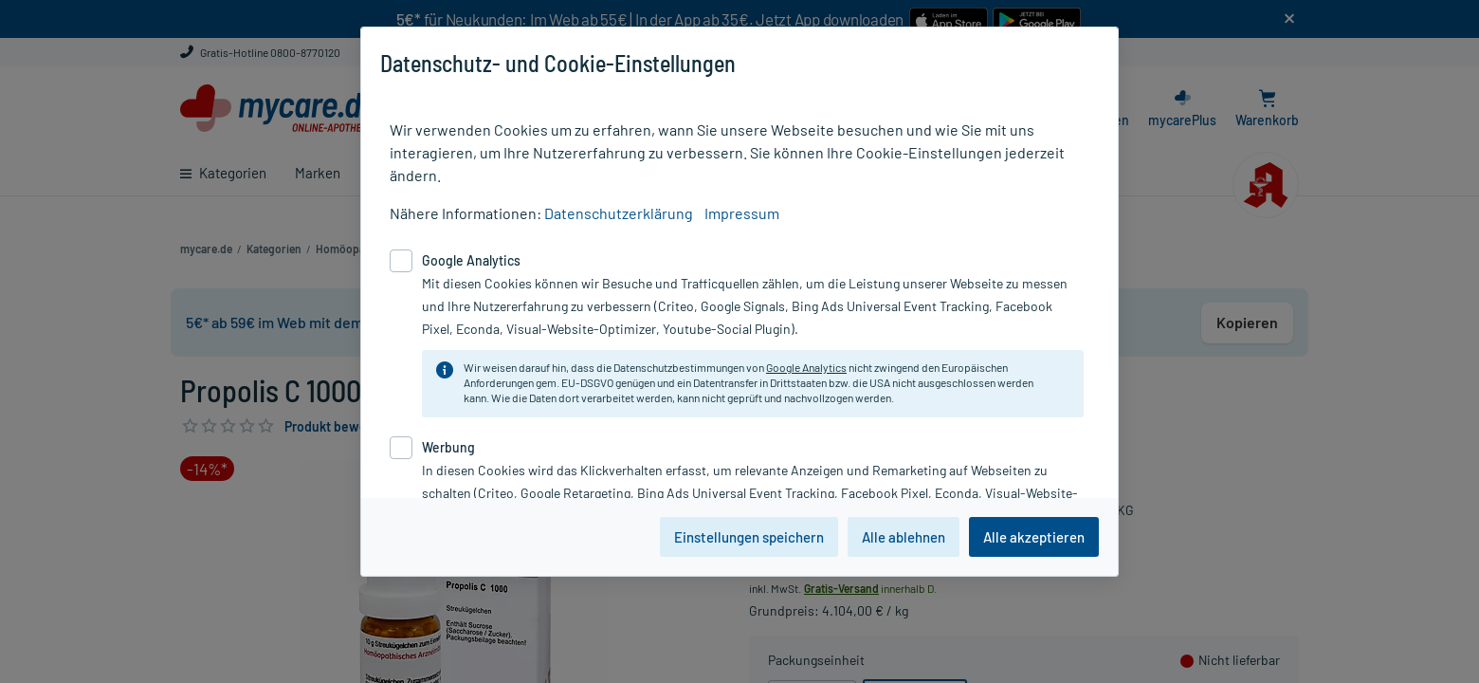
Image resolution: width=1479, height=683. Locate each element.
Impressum (741, 213)
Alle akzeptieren (1034, 536)
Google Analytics (806, 367)
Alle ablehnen (903, 536)
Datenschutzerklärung (618, 213)
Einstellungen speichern (749, 536)
